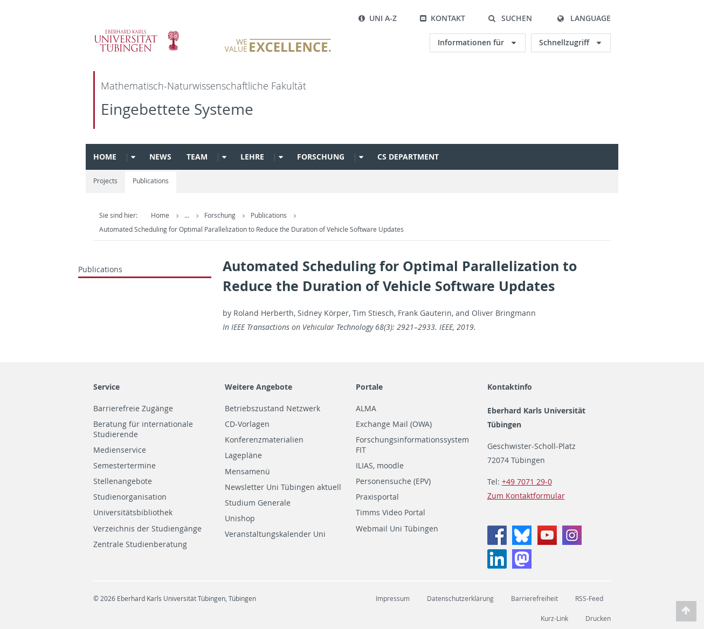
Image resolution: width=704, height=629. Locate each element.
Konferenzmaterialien (264, 440)
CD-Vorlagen (247, 424)
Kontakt (442, 18)
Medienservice (119, 450)
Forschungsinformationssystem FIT (412, 445)
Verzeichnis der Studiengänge (147, 529)
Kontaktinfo (509, 387)
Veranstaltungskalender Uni (275, 534)
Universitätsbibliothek (132, 512)
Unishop (240, 518)
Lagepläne (243, 455)
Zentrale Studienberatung (140, 544)
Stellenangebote (122, 481)
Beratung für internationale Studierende (143, 429)
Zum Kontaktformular (526, 495)
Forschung (320, 156)
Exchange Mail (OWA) (394, 424)
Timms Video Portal (390, 512)
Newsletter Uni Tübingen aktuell (283, 487)
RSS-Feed (589, 598)
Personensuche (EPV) (393, 481)
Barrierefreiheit (534, 598)
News (160, 156)
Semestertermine (124, 466)
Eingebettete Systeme (177, 109)
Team (197, 156)
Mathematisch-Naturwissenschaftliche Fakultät (203, 86)
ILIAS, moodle (380, 466)
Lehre (252, 156)
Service (106, 387)
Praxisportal (377, 497)
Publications (151, 180)
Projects (105, 180)
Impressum (393, 598)
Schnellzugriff (565, 42)
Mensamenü (247, 471)
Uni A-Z (377, 18)
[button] (510, 18)
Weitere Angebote (258, 387)
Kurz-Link (554, 618)
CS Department (408, 156)
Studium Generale (258, 503)
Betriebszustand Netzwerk (272, 408)
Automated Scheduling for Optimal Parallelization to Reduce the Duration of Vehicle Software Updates (251, 229)
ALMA (366, 408)
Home (104, 156)
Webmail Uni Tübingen (397, 529)
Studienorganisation (130, 497)
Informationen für (472, 42)
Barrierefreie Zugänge (133, 408)
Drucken (598, 618)
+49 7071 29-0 (527, 481)
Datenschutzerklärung (460, 598)
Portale (369, 387)
